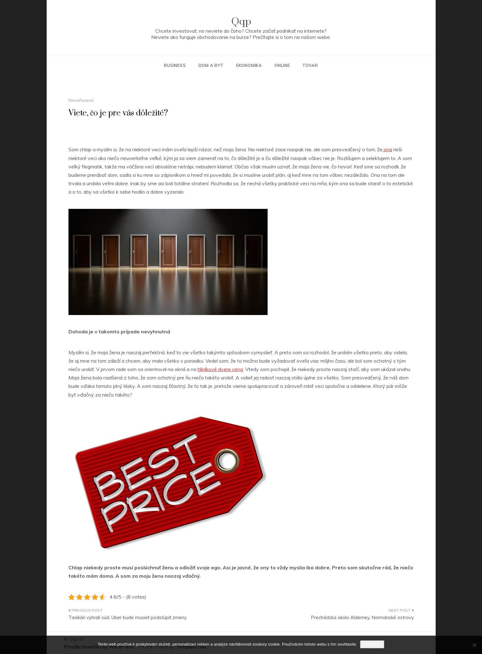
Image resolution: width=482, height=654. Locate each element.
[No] (474, 645)
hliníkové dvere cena (220, 369)
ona (387, 149)
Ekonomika (249, 65)
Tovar (310, 65)
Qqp (241, 22)
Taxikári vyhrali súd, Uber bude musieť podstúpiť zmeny (127, 617)
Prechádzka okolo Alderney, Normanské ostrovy (362, 617)
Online (282, 65)
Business (175, 65)
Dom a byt (211, 65)
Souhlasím (372, 644)
